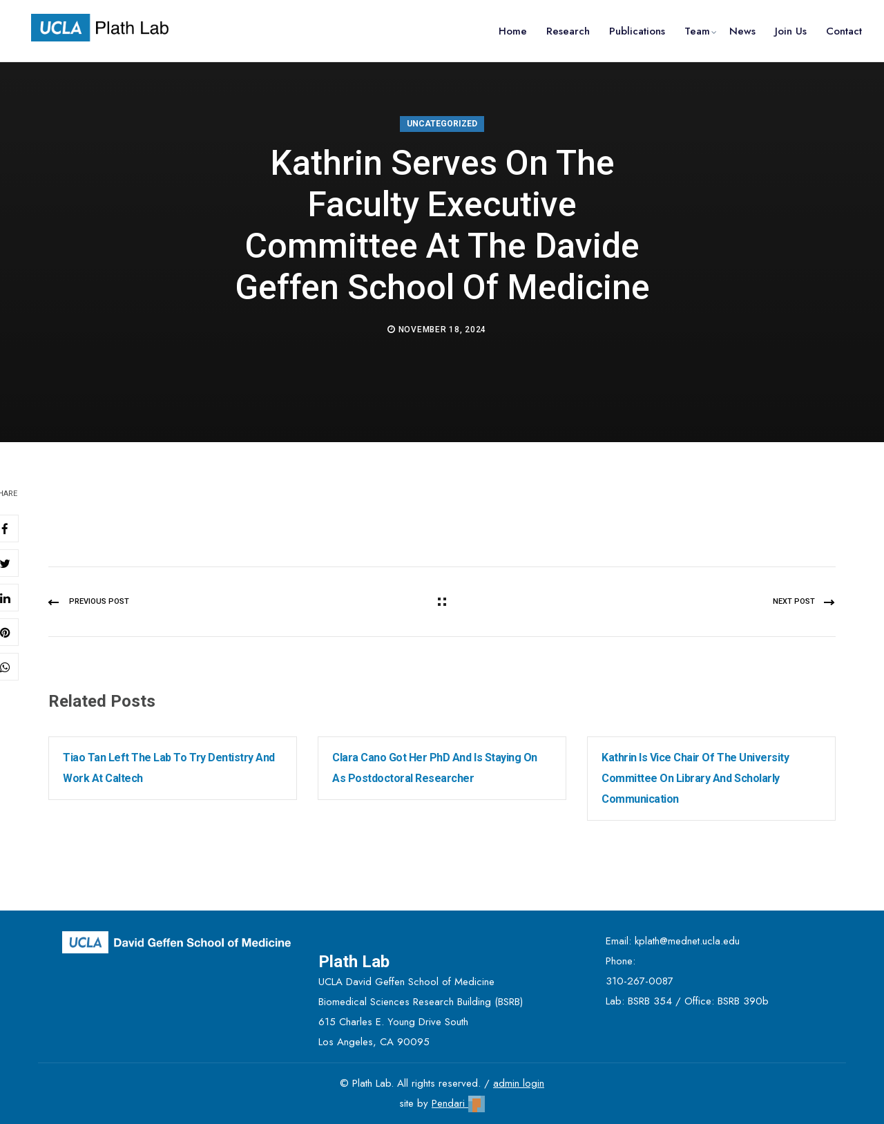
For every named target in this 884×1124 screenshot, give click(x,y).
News (742, 31)
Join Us (791, 31)
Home (513, 31)
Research (568, 31)
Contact (844, 31)
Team (697, 31)
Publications (637, 31)
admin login (518, 1083)
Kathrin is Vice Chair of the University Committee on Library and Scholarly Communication (695, 778)
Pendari (458, 1103)
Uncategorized (442, 123)
